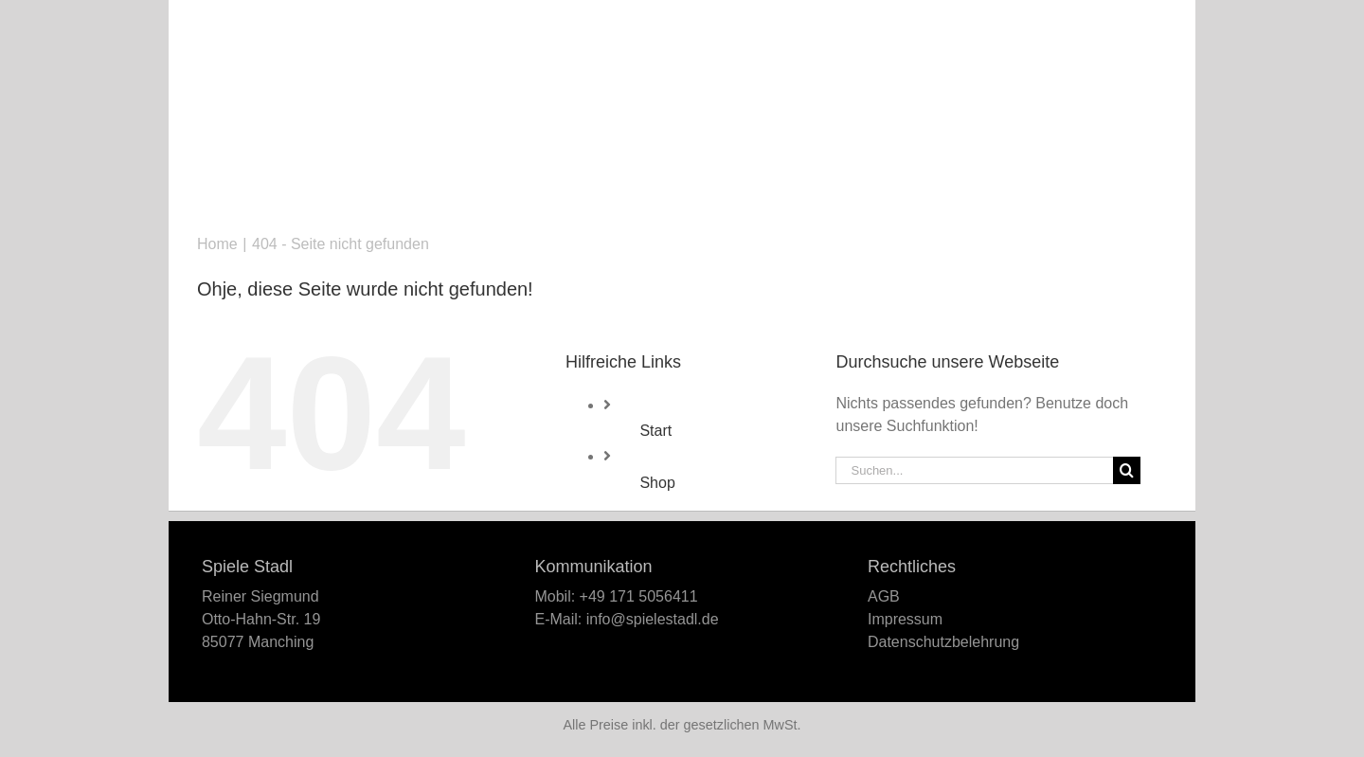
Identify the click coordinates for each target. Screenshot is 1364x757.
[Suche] (1126, 470)
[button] (1135, 19)
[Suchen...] (973, 470)
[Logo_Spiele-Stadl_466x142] (682, 71)
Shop (656, 483)
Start (655, 431)
